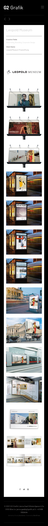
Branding (18, 42)
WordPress (36, 515)
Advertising (10, 42)
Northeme (22, 515)
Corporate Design (28, 42)
